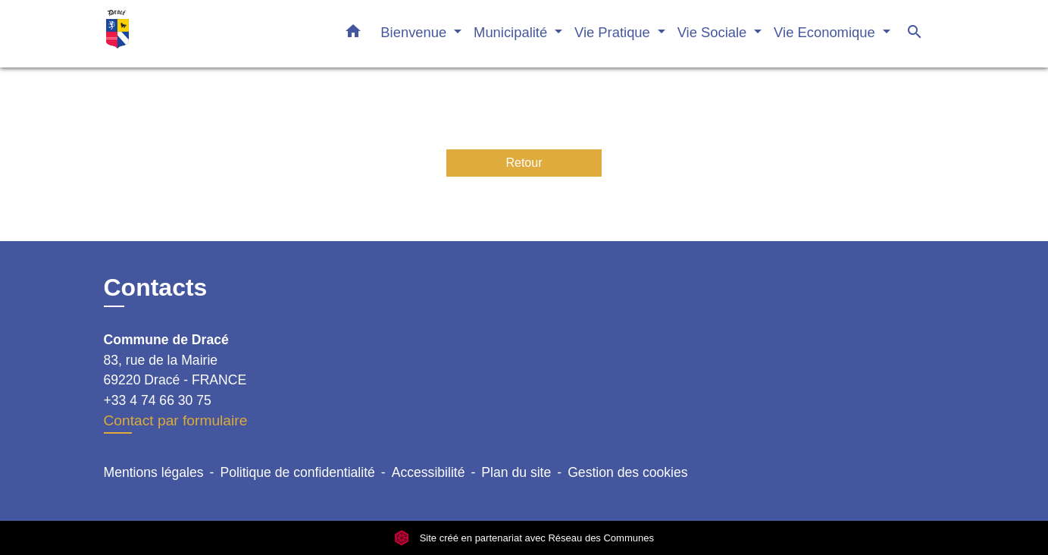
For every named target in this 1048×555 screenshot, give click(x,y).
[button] (353, 34)
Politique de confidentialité (297, 472)
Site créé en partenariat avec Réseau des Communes (524, 538)
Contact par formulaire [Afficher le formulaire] (176, 420)
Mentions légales (154, 472)
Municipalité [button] (512, 32)
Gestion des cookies (627, 472)
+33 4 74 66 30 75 (157, 400)
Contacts (156, 287)
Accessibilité (428, 472)
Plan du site (516, 472)
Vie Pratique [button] (614, 32)
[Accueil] (198, 33)
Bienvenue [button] (415, 32)
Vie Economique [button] (826, 32)
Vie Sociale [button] (714, 32)
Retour (523, 162)
